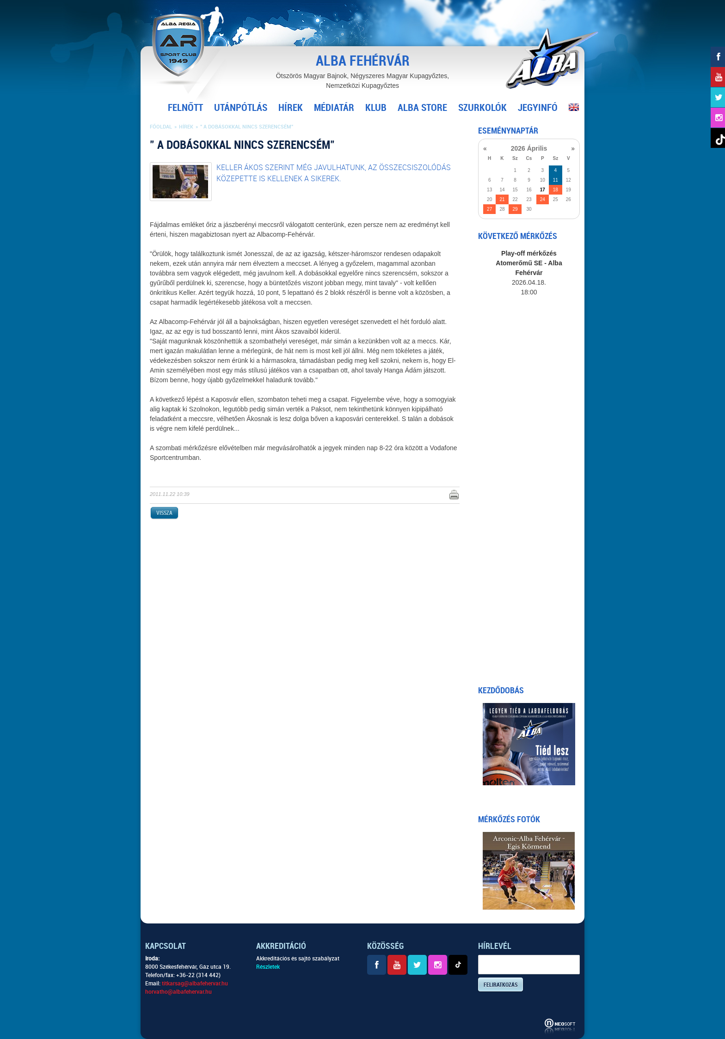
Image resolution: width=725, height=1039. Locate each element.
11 (555, 180)
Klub (376, 107)
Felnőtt (185, 107)
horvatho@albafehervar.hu (178, 992)
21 (501, 199)
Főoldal (161, 127)
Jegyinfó (538, 107)
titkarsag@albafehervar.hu (195, 983)
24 (542, 199)
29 (514, 209)
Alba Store (422, 107)
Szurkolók (482, 107)
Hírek (290, 107)
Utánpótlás (240, 107)
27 (489, 209)
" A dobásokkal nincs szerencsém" (246, 127)
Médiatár (334, 107)
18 (555, 189)
